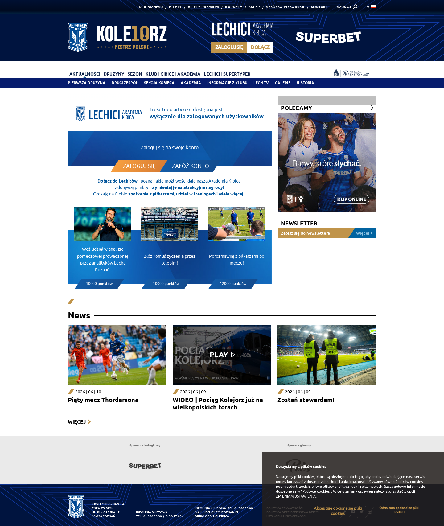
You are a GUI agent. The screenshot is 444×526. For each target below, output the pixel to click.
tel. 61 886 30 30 (149, 516)
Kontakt (319, 7)
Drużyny (114, 74)
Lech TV (261, 82)
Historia (305, 82)
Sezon (135, 74)
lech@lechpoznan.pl (221, 512)
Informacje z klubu (227, 82)
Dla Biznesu (151, 7)
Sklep (254, 7)
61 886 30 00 (243, 508)
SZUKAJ (344, 7)
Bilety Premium (203, 7)
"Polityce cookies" (316, 491)
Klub (151, 74)
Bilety (175, 7)
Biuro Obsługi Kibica (212, 516)
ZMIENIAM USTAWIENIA (296, 496)
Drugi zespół (125, 82)
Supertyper (236, 74)
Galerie (282, 82)
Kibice (167, 74)
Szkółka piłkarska (285, 7)
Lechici (212, 74)
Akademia (191, 82)
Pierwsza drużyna (86, 82)
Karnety (233, 7)
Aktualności (84, 74)
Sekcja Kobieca (159, 82)
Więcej (77, 422)
